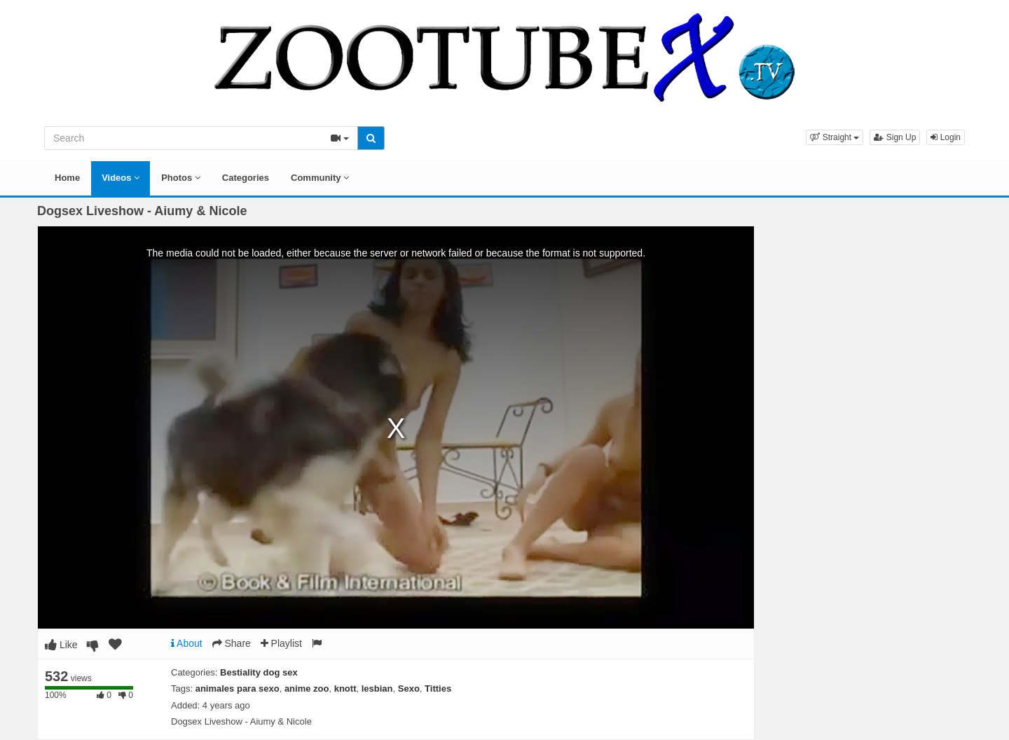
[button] (834, 137)
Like (61, 644)
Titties (438, 688)
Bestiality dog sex (259, 672)
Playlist (281, 643)
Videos (120, 177)
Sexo (409, 688)
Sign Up (895, 137)
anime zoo (306, 688)
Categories (245, 177)
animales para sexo (237, 688)
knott (345, 688)
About (187, 643)
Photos (180, 177)
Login (946, 137)
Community (320, 177)
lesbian (377, 688)
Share (231, 643)
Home (67, 177)
